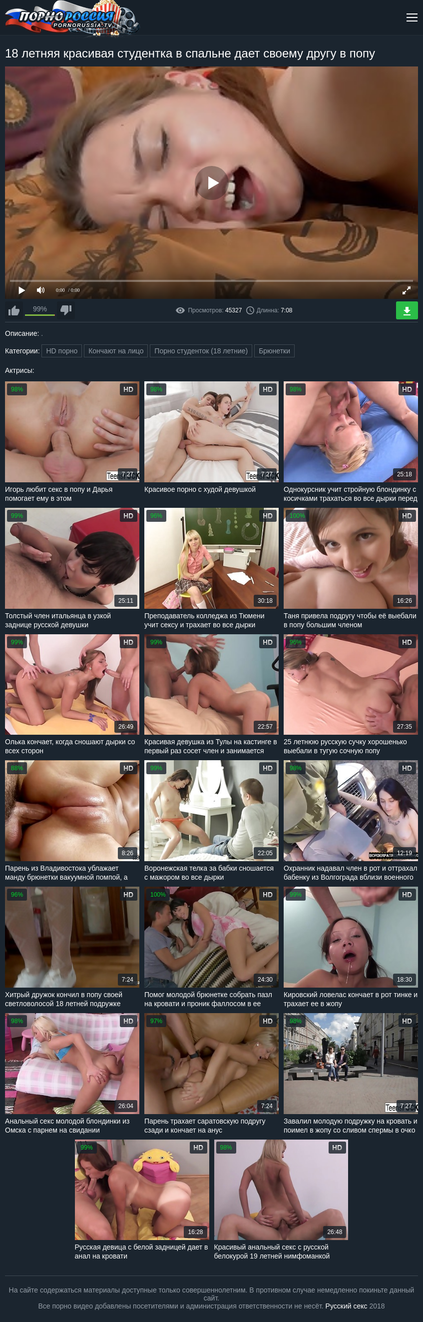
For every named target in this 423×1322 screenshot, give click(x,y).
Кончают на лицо (115, 351)
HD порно (61, 351)
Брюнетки (274, 351)
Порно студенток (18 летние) (201, 351)
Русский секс (347, 1306)
